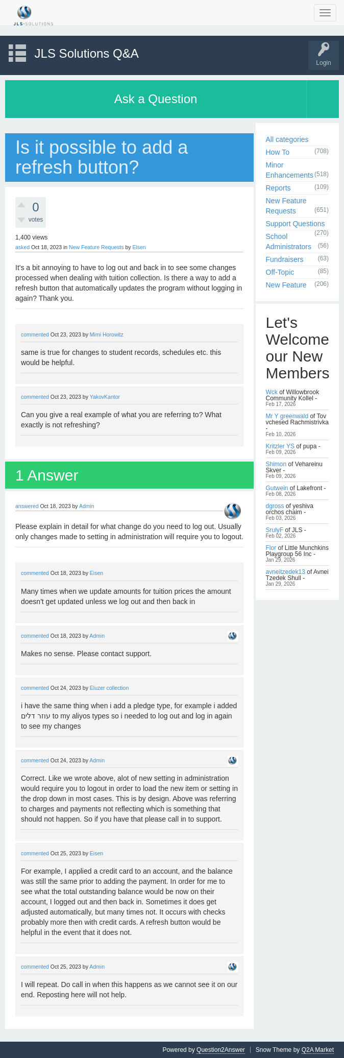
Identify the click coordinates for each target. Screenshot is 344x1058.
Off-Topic (280, 272)
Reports (278, 188)
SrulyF (275, 530)
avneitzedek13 (285, 571)
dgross (275, 506)
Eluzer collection (109, 688)
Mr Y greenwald (287, 416)
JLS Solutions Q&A (87, 53)
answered (27, 506)
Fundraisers (285, 259)
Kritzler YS (280, 446)
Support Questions (295, 224)
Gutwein (277, 488)
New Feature (286, 285)
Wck (272, 392)
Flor (271, 547)
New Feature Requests (96, 247)
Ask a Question (156, 99)
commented (35, 334)
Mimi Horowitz (107, 334)
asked (22, 247)
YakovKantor (105, 397)
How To (277, 152)
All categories (287, 139)
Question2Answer (220, 1049)
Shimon (276, 464)
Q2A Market (318, 1049)
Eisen (138, 247)
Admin (86, 506)
